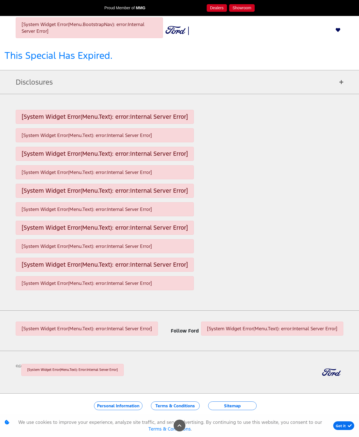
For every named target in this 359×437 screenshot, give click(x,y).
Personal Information (118, 405)
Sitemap (232, 405)
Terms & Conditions (175, 405)
